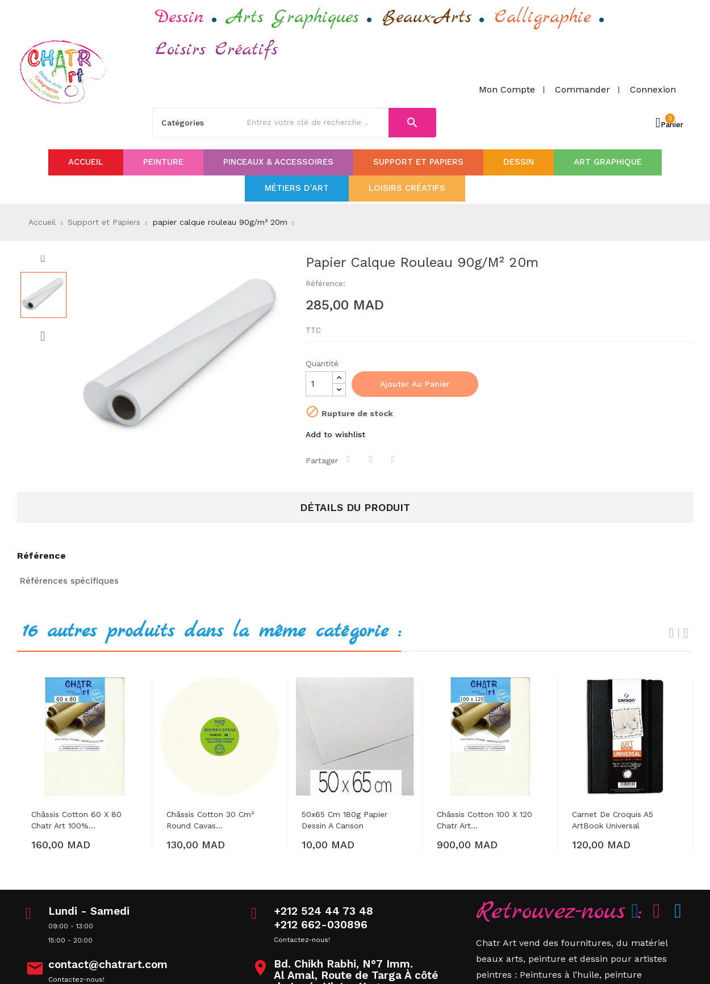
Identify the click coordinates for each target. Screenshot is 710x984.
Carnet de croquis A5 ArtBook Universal (612, 820)
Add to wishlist (335, 434)
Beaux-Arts (426, 17)
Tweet (372, 459)
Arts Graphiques (293, 17)
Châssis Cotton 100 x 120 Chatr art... (484, 820)
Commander (582, 89)
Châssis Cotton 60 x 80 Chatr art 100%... (76, 820)
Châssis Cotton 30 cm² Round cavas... (210, 820)
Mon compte (507, 89)
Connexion (653, 89)
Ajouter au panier (415, 383)
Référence (41, 555)
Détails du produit (355, 507)
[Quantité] (319, 383)
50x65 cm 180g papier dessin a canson (344, 820)
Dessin (179, 17)
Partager (350, 459)
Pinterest (394, 459)
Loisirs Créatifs (216, 49)
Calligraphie (543, 17)
